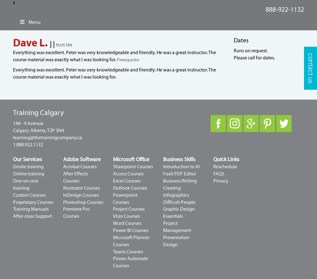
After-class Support (32, 216)
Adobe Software (82, 159)
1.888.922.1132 (28, 145)
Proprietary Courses (33, 202)
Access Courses (128, 174)
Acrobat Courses (80, 167)
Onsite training (28, 167)
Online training (28, 174)
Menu (30, 22)
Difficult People (179, 202)
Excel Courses (127, 181)
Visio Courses (126, 216)
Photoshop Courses (83, 202)
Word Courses (127, 223)
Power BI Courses (130, 230)
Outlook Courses (130, 188)
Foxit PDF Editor (179, 174)
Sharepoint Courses (133, 167)
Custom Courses (29, 195)
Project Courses (129, 209)
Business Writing (180, 181)
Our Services (27, 159)
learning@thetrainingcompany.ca (47, 137)
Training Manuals (31, 209)
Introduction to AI (181, 167)
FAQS (218, 174)
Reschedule (225, 167)
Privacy (220, 181)
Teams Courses (128, 252)
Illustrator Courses (81, 188)
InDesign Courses (81, 195)
